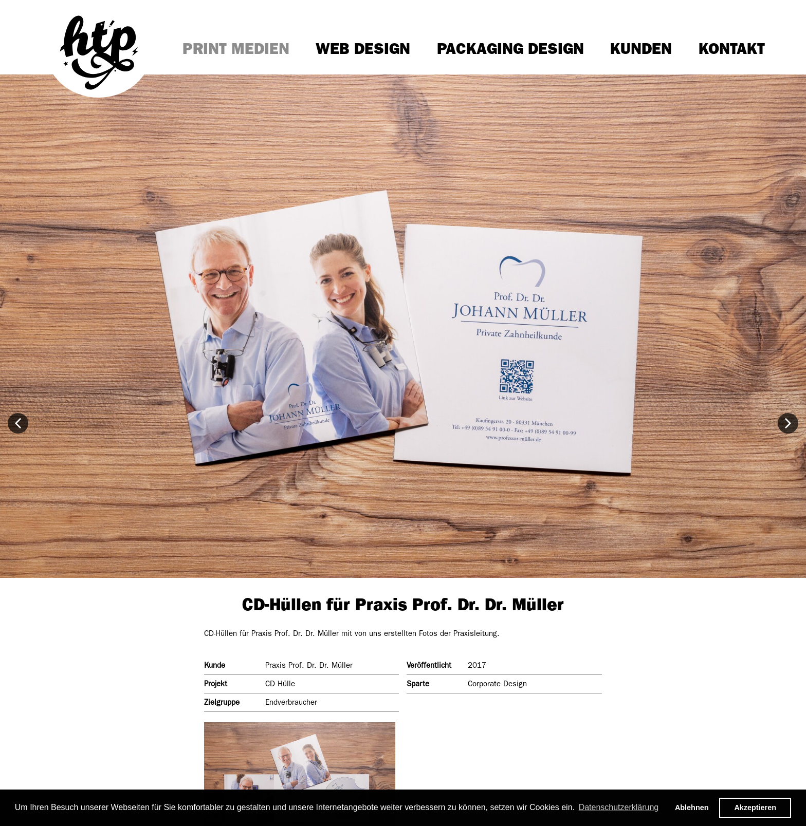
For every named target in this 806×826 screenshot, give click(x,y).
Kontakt (732, 49)
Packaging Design (510, 49)
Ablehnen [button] (692, 807)
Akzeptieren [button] (755, 807)
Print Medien (235, 49)
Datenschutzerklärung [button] (619, 807)
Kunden (641, 49)
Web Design (363, 49)
